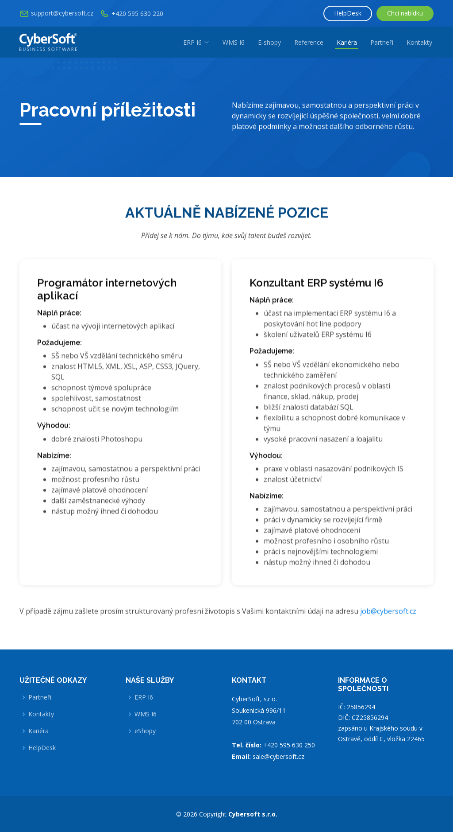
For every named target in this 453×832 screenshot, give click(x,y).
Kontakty (419, 42)
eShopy (145, 731)
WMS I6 (234, 42)
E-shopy (269, 42)
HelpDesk (347, 13)
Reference (308, 42)
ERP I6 (143, 697)
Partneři (381, 42)
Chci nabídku (405, 13)
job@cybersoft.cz (388, 615)
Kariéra (347, 42)
